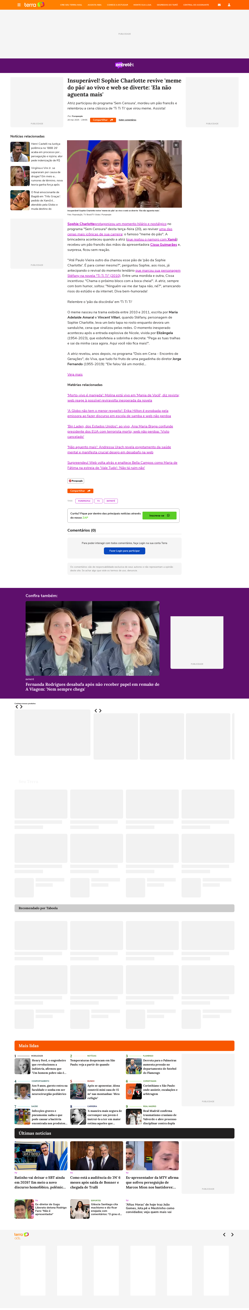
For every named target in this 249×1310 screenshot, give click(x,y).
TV (98, 501)
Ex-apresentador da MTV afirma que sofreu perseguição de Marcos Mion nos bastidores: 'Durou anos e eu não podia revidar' (152, 1182)
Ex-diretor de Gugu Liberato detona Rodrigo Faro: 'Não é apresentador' (51, 1209)
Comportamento (40, 1081)
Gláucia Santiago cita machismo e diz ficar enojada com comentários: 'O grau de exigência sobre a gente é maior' (106, 1209)
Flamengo (148, 1056)
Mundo (91, 1081)
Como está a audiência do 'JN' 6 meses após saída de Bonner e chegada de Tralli (95, 1182)
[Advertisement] (208, 1209)
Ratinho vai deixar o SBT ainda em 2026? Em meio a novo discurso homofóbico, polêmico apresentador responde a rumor (41, 1182)
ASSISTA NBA (95, 4)
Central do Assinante (196, 4)
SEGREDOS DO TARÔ (167, 4)
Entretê (111, 501)
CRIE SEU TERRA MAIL (71, 4)
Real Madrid (149, 1106)
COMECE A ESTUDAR (117, 4)
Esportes (96, 1200)
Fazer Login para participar (124, 550)
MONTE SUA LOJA (142, 4)
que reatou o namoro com (152, 239)
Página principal (34, 5)
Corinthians (149, 1081)
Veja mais (75, 374)
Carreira (92, 1106)
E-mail (219, 4)
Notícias (91, 1056)
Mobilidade (37, 1056)
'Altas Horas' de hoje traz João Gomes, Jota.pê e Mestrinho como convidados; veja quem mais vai (150, 1208)
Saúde (34, 1106)
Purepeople (84, 501)
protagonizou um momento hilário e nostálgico (131, 224)
